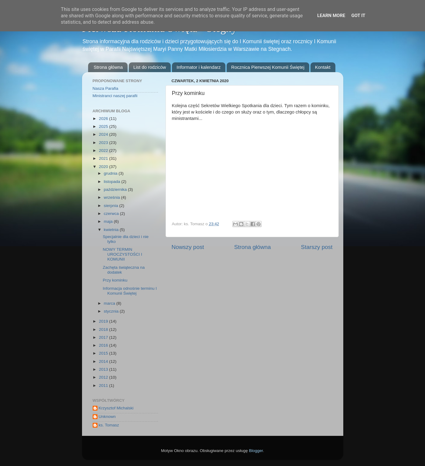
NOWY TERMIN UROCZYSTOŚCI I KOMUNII (122, 254)
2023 (104, 142)
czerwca (112, 213)
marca (110, 303)
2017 (104, 337)
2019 (104, 321)
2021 (104, 158)
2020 (104, 166)
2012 (104, 377)
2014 (104, 361)
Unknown (107, 416)
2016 (104, 345)
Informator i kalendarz (199, 67)
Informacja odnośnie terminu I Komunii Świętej (130, 291)
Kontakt (323, 67)
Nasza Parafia (105, 88)
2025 (104, 126)
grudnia (111, 173)
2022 (104, 150)
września (112, 197)
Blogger (256, 450)
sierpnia (111, 205)
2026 (104, 118)
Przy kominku (115, 280)
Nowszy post (188, 247)
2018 (104, 329)
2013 (104, 369)
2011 (104, 385)
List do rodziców (149, 67)
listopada (113, 181)
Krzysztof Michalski (116, 408)
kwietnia (112, 229)
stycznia (112, 311)
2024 (104, 134)
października (116, 189)
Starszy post (317, 247)
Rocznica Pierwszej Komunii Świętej (267, 67)
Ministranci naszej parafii (115, 95)
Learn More (331, 15)
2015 (104, 353)
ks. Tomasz (109, 425)
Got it (358, 15)
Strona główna (108, 67)
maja (109, 221)
